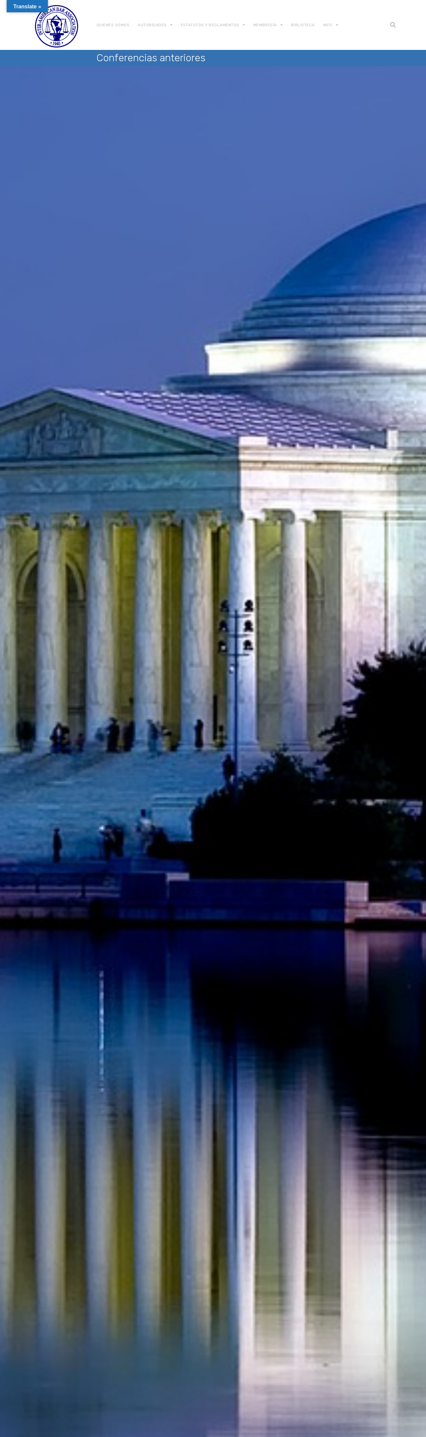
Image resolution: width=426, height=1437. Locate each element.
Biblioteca (303, 25)
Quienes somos (113, 25)
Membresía (265, 25)
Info (327, 25)
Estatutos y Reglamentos (210, 25)
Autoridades (152, 25)
